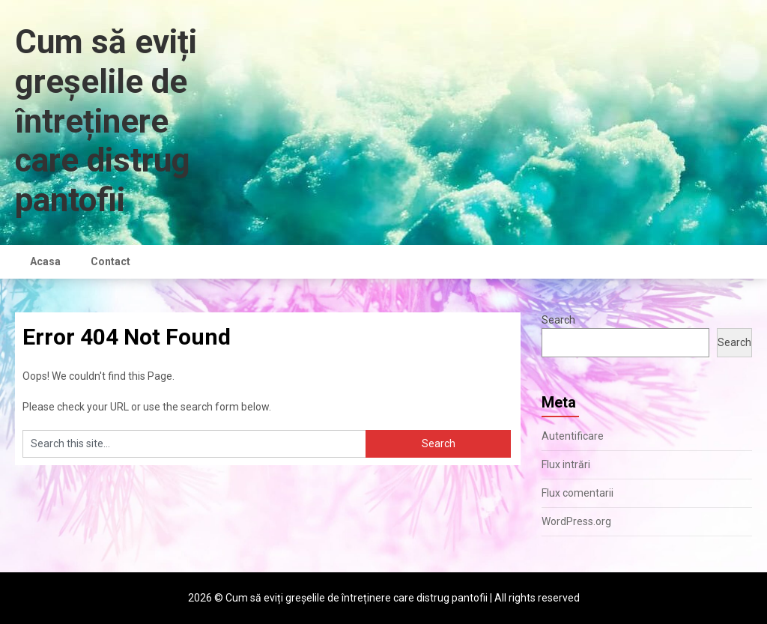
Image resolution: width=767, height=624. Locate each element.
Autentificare (573, 436)
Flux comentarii (577, 493)
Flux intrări (566, 464)
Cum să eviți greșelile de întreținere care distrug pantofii (106, 120)
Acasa (45, 261)
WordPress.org (576, 521)
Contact (110, 261)
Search (558, 320)
